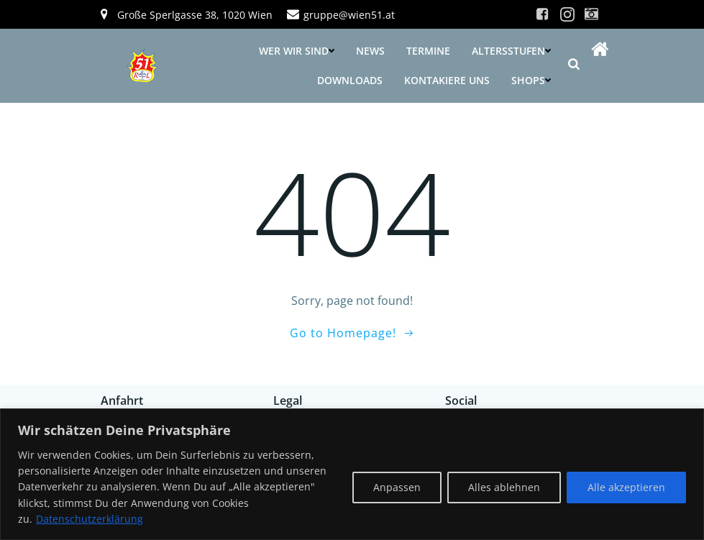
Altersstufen (511, 51)
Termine (428, 51)
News (370, 51)
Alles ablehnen (504, 487)
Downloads (350, 80)
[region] (352, 474)
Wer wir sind (296, 51)
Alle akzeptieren (626, 487)
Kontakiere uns (447, 80)
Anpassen (397, 487)
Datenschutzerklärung (89, 519)
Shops (531, 80)
